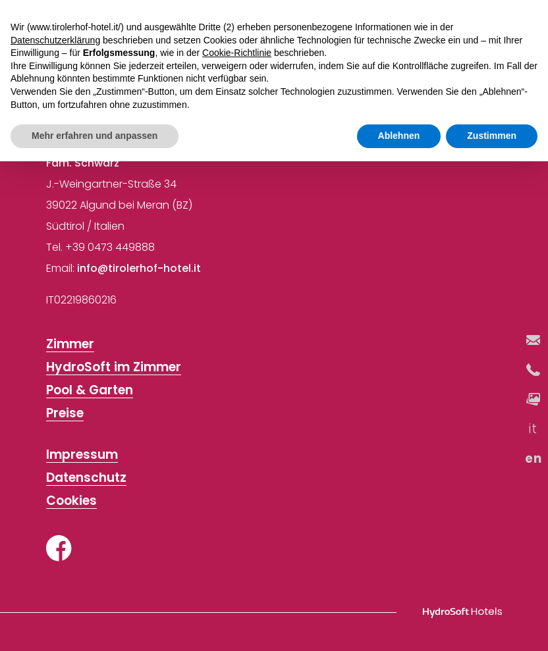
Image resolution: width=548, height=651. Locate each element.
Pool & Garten (89, 390)
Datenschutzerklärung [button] (55, 40)
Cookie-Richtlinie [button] (236, 52)
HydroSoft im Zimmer (113, 367)
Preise (65, 413)
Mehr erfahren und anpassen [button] (94, 135)
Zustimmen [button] (491, 135)
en (533, 458)
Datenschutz (86, 478)
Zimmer (70, 344)
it (533, 429)
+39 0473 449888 (110, 247)
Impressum (82, 455)
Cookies (71, 501)
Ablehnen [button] (399, 135)
